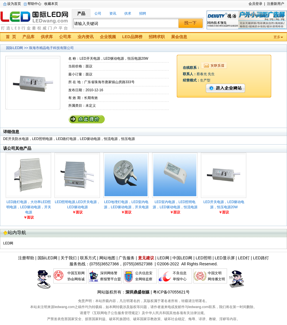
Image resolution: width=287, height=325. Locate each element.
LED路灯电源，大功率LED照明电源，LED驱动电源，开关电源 (28, 207)
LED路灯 (261, 258)
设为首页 (14, 4)
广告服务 (127, 258)
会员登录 (255, 4)
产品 (81, 13)
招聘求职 (157, 36)
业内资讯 (85, 36)
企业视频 (108, 36)
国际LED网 (34, 20)
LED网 (8, 243)
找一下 (190, 23)
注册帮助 (26, 258)
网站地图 (107, 258)
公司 (97, 13)
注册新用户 (275, 4)
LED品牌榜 (132, 36)
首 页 (11, 36)
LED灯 (244, 258)
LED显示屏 (224, 258)
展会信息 (179, 36)
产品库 (28, 36)
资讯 (112, 13)
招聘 (142, 13)
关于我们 (69, 258)
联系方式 (88, 258)
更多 (277, 37)
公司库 (65, 36)
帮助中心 (34, 4)
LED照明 (204, 258)
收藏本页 (51, 4)
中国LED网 (182, 258)
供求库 (47, 36)
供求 (127, 13)
